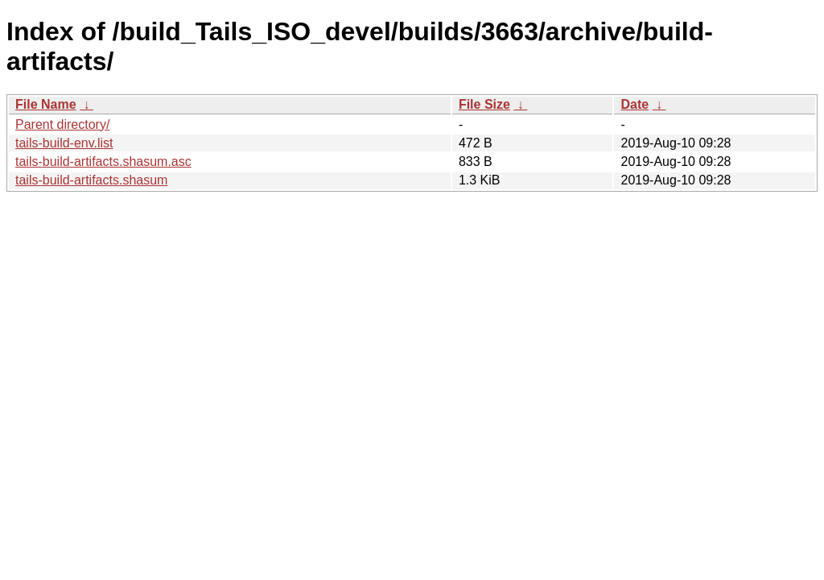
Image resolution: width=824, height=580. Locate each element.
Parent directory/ (62, 124)
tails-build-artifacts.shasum (91, 180)
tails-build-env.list (64, 143)
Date (634, 104)
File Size (484, 104)
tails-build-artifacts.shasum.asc (103, 161)
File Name (45, 104)
